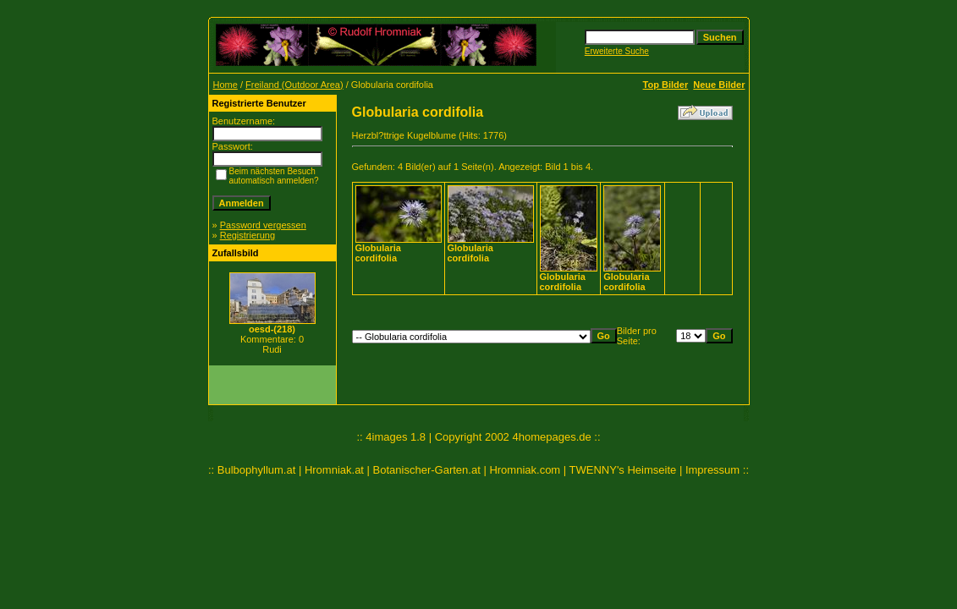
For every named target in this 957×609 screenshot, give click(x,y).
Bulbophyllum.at (256, 470)
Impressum (712, 470)
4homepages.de (551, 437)
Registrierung (247, 235)
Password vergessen (263, 225)
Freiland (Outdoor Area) (294, 85)
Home (225, 85)
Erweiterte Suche (617, 51)
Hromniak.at (334, 470)
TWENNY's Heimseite (623, 470)
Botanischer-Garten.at (427, 470)
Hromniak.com (524, 470)
